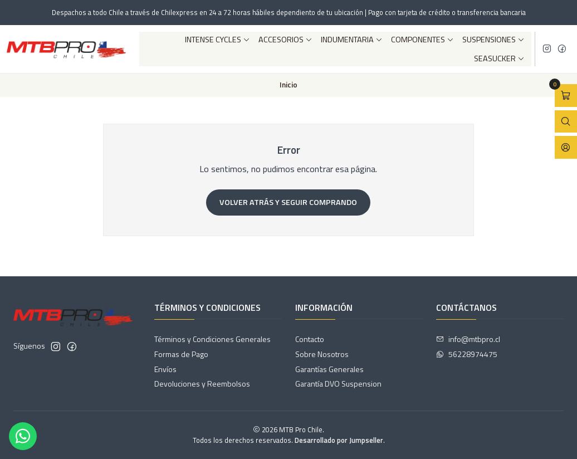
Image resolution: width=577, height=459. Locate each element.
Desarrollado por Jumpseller (339, 440)
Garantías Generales (329, 369)
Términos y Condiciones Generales (212, 339)
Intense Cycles (217, 39)
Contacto (309, 339)
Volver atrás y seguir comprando (288, 202)
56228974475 (466, 354)
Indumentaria (352, 39)
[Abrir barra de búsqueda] (566, 121)
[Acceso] (566, 147)
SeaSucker (499, 58)
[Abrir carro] (566, 95)
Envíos (165, 369)
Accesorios (285, 39)
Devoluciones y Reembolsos (202, 383)
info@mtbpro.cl (468, 339)
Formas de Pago (181, 354)
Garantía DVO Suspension (338, 383)
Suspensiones (493, 39)
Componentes (422, 39)
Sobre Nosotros (322, 354)
